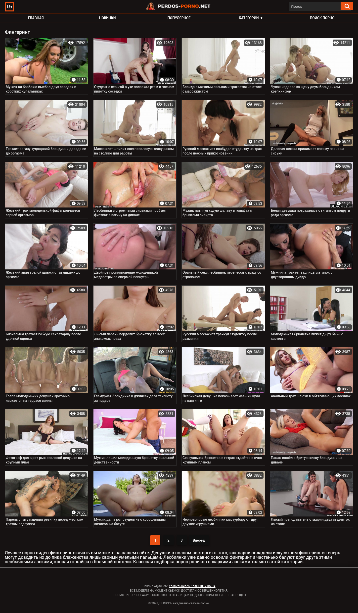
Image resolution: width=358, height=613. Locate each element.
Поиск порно (322, 18)
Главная (36, 18)
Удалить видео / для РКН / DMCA (192, 586)
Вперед (199, 540)
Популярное (179, 18)
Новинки (107, 18)
